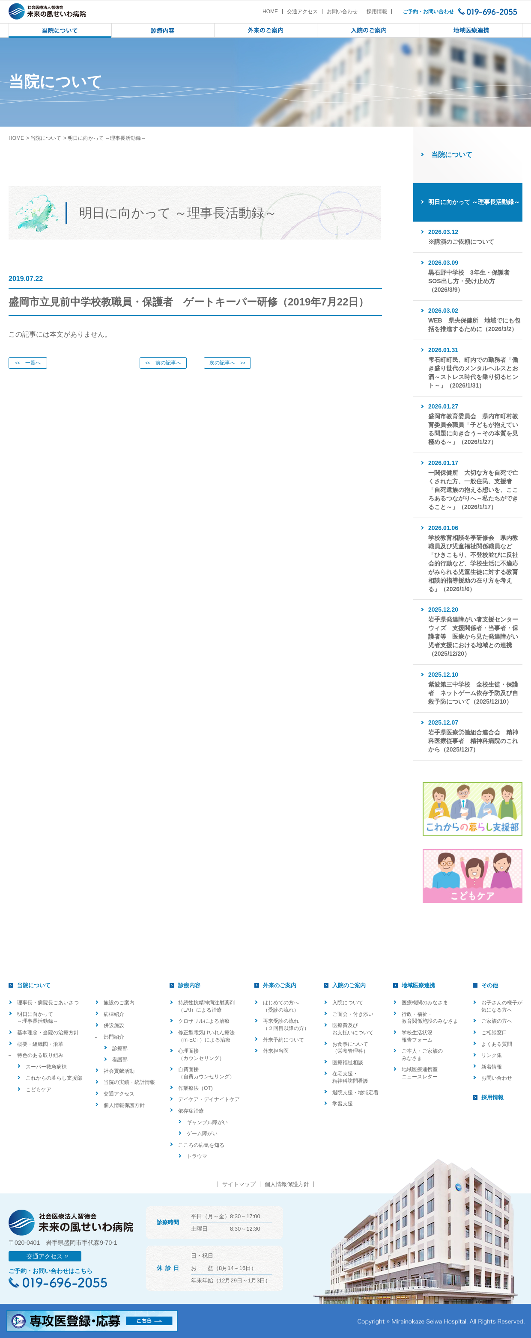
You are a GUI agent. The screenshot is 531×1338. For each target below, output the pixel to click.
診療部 (120, 1048)
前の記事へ (163, 363)
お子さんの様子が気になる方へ (501, 1006)
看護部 (120, 1060)
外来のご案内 (279, 985)
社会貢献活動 (119, 1071)
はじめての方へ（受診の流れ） (281, 1006)
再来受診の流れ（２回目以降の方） (286, 1024)
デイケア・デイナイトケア (209, 1099)
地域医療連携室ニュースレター (420, 1073)
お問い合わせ (342, 12)
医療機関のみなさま (425, 1003)
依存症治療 (191, 1111)
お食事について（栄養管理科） (350, 1047)
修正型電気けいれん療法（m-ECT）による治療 (206, 1036)
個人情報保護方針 (124, 1105)
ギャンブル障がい (207, 1122)
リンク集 (491, 1055)
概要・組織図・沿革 (40, 1044)
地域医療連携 (418, 985)
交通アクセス (302, 12)
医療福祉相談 (347, 1063)
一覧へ (28, 363)
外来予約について (283, 1040)
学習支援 (342, 1104)
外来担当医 (276, 1051)
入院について (347, 1003)
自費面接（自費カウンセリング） (206, 1073)
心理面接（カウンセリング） (201, 1054)
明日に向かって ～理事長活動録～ (37, 1017)
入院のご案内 (349, 985)
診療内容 (189, 985)
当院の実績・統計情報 (129, 1082)
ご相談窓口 (494, 1033)
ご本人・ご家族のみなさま (422, 1054)
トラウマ (197, 1156)
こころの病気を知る (201, 1145)
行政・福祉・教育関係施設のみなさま (430, 1017)
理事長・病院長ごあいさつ (48, 1003)
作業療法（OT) (195, 1088)
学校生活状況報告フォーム (417, 1036)
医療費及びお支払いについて (352, 1029)
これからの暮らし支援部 (54, 1078)
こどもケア (38, 1089)
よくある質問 (496, 1044)
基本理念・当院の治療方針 (48, 1033)
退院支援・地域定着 (355, 1092)
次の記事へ (227, 363)
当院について (45, 138)
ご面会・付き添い (352, 1014)
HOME (270, 12)
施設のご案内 (119, 1003)
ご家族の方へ (496, 1021)
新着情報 (491, 1067)
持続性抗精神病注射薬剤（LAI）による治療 (206, 1006)
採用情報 (377, 12)
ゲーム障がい (202, 1134)
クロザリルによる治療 (204, 1021)
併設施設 (114, 1025)
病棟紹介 (114, 1014)
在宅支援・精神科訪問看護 (350, 1077)
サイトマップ (239, 1184)
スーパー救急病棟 (46, 1067)
